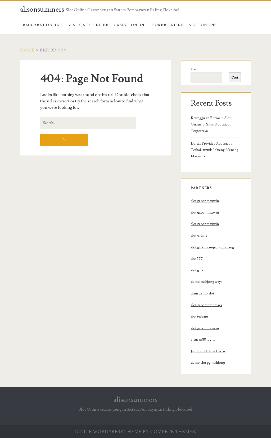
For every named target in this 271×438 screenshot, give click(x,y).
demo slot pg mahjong (208, 363)
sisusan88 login (203, 339)
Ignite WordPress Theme (108, 431)
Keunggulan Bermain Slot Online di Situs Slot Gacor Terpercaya (211, 124)
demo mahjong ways (206, 282)
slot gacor (198, 270)
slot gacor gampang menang (212, 247)
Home (27, 50)
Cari (194, 69)
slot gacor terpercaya (206, 305)
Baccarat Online (42, 25)
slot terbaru (199, 316)
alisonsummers (42, 9)
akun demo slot (202, 293)
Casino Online (130, 25)
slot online (199, 235)
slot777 (197, 259)
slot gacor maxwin (205, 201)
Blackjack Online (88, 25)
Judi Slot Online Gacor (208, 351)
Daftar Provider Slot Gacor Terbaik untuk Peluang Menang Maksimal (214, 149)
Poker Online (168, 25)
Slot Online (203, 25)
